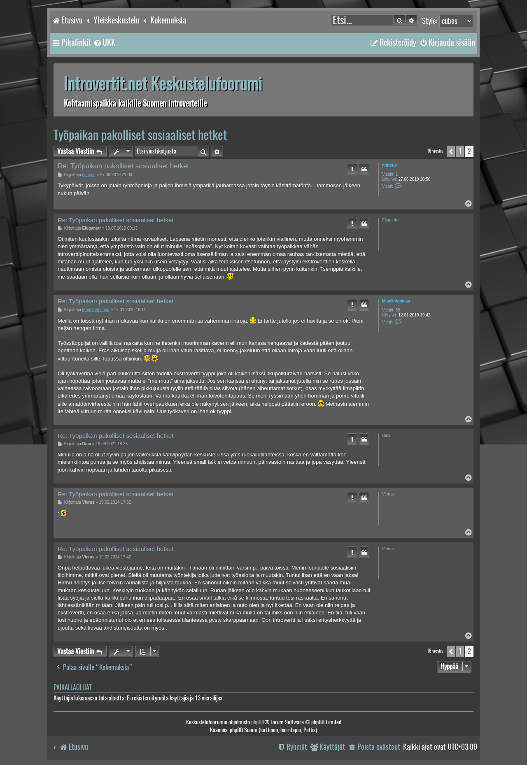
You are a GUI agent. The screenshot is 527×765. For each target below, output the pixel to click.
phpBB (257, 722)
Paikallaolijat (72, 687)
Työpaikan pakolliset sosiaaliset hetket (140, 134)
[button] (451, 151)
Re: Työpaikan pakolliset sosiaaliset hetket (123, 166)
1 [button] (460, 151)
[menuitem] (104, 42)
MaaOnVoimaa (396, 301)
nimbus (389, 165)
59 (398, 310)
